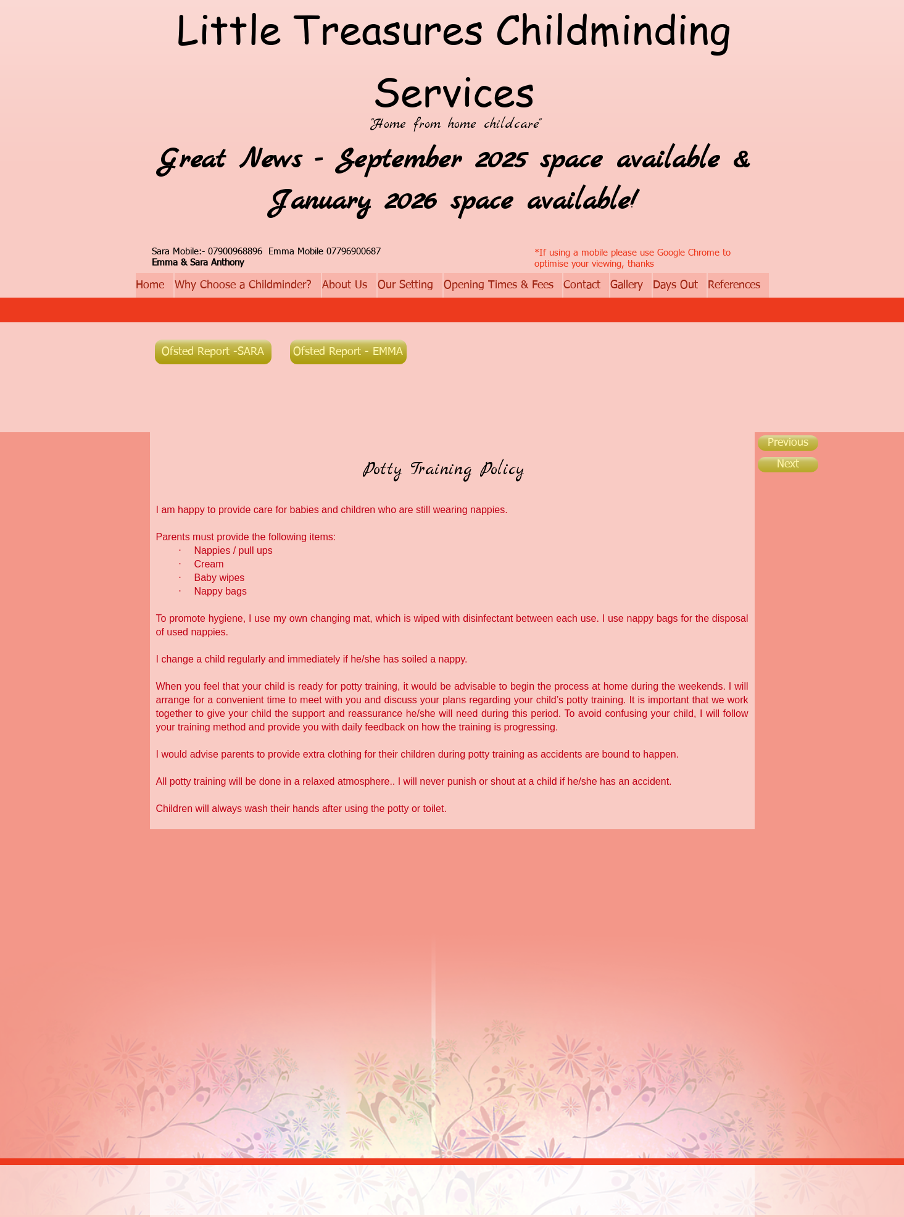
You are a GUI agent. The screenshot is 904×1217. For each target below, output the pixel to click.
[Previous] (788, 443)
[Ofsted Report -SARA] (213, 352)
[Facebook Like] (500, 352)
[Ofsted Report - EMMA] (348, 352)
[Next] (788, 464)
